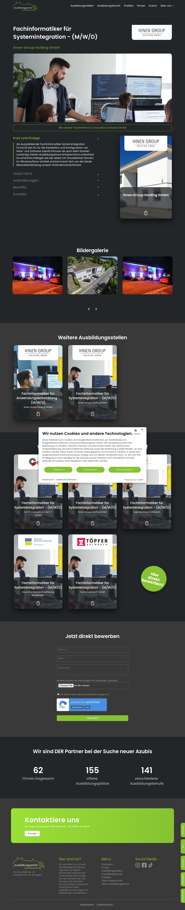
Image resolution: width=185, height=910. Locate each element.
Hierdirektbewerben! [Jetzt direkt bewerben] (152, 579)
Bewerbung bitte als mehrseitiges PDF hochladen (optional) (87, 680)
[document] (92, 449)
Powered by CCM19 (134, 479)
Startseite (107, 864)
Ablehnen (58, 469)
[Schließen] (142, 429)
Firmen (141, 5)
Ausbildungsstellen (82, 5)
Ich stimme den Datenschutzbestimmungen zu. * (83, 694)
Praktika (129, 5)
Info (87, 707)
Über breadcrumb (112, 880)
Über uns (166, 5)
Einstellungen (90, 469)
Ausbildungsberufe (108, 5)
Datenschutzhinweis (66, 479)
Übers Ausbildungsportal (115, 884)
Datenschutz (105, 904)
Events (153, 5)
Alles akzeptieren (124, 469)
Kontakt (32, 833)
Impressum (87, 904)
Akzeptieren (77, 707)
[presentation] (88, 309)
